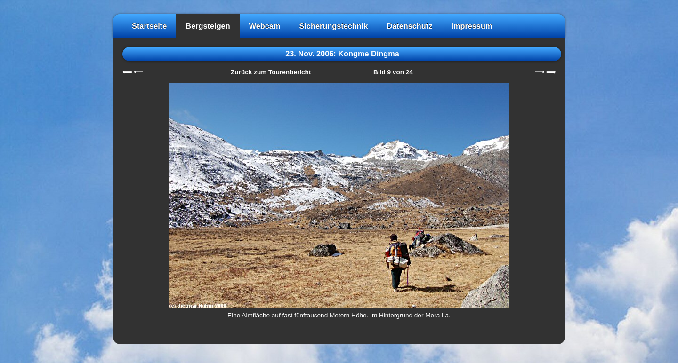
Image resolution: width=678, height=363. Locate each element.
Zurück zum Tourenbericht (271, 72)
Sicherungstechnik (333, 26)
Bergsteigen (208, 26)
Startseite (149, 26)
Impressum (471, 26)
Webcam (265, 26)
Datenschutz (409, 26)
